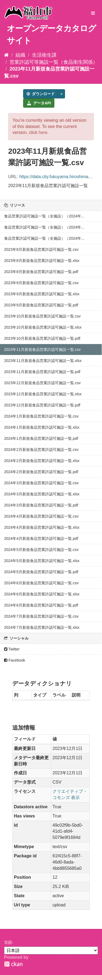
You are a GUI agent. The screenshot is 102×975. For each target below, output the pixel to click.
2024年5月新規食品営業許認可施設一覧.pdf (41, 572)
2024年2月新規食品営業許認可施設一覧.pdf (41, 472)
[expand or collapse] (93, 13)
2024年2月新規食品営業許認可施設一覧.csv (41, 449)
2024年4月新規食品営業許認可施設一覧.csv (41, 516)
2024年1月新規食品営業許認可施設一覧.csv (41, 416)
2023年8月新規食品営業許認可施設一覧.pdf (41, 272)
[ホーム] (6, 55)
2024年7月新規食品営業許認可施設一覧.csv (41, 616)
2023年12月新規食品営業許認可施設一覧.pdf (42, 405)
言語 (8, 942)
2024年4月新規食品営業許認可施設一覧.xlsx (41, 527)
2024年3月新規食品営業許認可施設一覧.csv (41, 483)
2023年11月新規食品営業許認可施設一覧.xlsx (43, 360)
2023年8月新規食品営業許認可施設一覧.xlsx (41, 260)
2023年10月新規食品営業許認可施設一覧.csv (42, 316)
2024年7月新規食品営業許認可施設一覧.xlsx (41, 627)
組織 (20, 55)
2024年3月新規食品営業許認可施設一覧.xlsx (41, 494)
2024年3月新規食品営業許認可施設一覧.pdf (41, 505)
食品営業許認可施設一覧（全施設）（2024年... (44, 216)
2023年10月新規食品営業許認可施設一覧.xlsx (43, 327)
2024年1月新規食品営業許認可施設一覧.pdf (41, 438)
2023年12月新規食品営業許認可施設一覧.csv (42, 383)
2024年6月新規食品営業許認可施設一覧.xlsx (41, 594)
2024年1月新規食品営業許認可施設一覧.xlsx (41, 427)
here (43, 132)
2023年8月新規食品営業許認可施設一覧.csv (41, 249)
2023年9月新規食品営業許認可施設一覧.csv (41, 283)
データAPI (39, 103)
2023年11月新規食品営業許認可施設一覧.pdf (42, 372)
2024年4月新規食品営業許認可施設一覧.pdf (41, 538)
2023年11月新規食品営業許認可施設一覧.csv (42, 349)
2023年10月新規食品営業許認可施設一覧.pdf (42, 338)
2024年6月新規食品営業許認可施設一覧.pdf (41, 605)
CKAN (13, 964)
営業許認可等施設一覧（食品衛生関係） (54, 62)
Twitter (12, 649)
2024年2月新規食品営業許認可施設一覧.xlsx (41, 460)
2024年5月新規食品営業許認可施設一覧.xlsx (41, 561)
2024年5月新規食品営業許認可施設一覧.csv (41, 549)
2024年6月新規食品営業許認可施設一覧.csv (41, 583)
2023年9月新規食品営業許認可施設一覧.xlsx (41, 294)
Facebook (14, 660)
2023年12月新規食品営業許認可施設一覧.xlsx (43, 394)
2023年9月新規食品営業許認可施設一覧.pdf (41, 305)
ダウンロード (41, 94)
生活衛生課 (44, 55)
